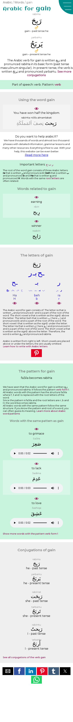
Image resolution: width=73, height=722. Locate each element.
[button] (66, 7)
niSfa (34, 117)
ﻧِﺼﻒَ (38, 123)
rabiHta (25, 117)
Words (19, 2)
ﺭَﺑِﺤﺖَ (51, 123)
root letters (53, 178)
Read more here (36, 155)
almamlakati (44, 117)
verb (58, 84)
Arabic (7, 2)
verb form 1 (62, 389)
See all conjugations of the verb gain (24, 657)
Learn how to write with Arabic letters (25, 346)
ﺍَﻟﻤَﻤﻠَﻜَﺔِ (24, 123)
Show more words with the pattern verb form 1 (30, 533)
